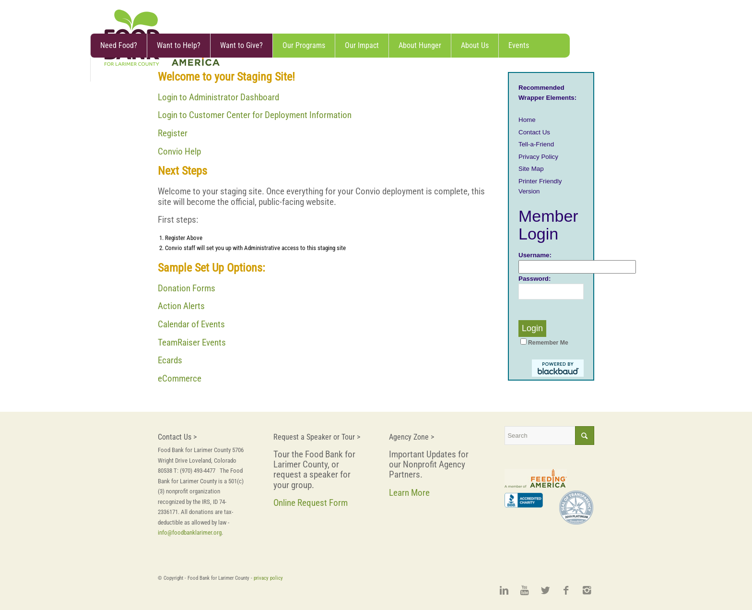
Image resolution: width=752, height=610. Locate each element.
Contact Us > (177, 437)
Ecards (170, 360)
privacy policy (268, 578)
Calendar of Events (191, 324)
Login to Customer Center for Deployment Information (255, 114)
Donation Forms (186, 288)
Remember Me (544, 342)
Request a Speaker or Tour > (316, 437)
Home (527, 119)
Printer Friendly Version (540, 186)
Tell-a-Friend (536, 144)
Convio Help (179, 151)
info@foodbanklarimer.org (190, 532)
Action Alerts (181, 305)
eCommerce (179, 378)
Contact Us (534, 132)
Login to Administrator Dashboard (218, 97)
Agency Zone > (411, 437)
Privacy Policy (538, 156)
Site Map (531, 168)
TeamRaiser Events (192, 342)
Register (173, 133)
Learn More (409, 492)
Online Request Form (310, 502)
